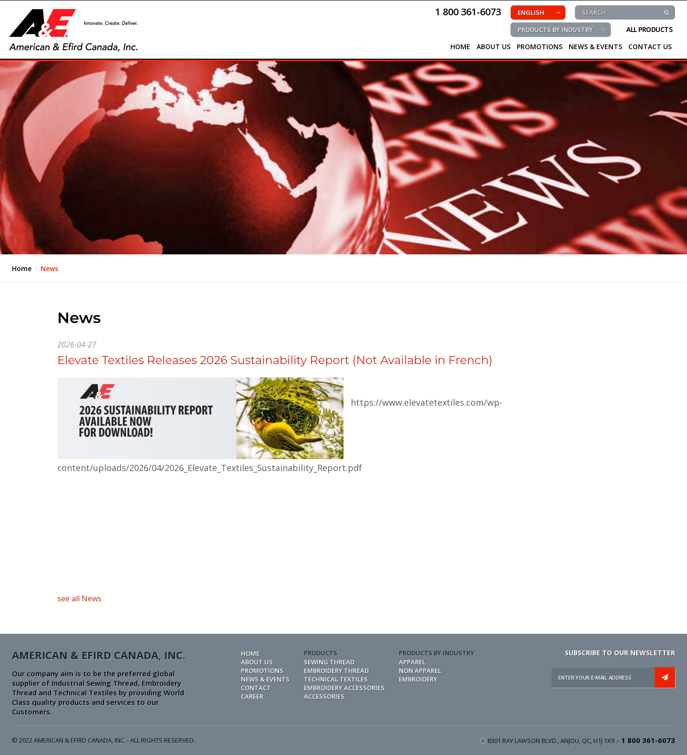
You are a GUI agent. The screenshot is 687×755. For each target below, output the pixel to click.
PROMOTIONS (539, 46)
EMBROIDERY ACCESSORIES (344, 687)
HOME (460, 46)
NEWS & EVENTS (595, 46)
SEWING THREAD (329, 662)
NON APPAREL (420, 670)
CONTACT (256, 687)
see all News (79, 598)
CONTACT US (650, 46)
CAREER (252, 696)
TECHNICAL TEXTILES (336, 679)
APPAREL (412, 662)
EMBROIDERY (418, 679)
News (49, 268)
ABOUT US (257, 662)
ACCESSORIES (324, 696)
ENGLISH (531, 12)
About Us (493, 46)
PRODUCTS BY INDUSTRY (555, 29)
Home (21, 268)
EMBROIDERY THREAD (336, 670)
